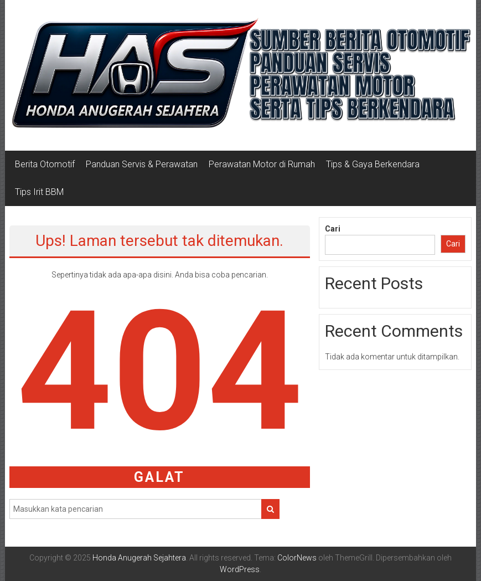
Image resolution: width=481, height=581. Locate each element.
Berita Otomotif (45, 164)
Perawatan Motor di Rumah (262, 164)
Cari (332, 228)
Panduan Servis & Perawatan (142, 164)
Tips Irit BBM (39, 192)
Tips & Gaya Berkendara (373, 164)
